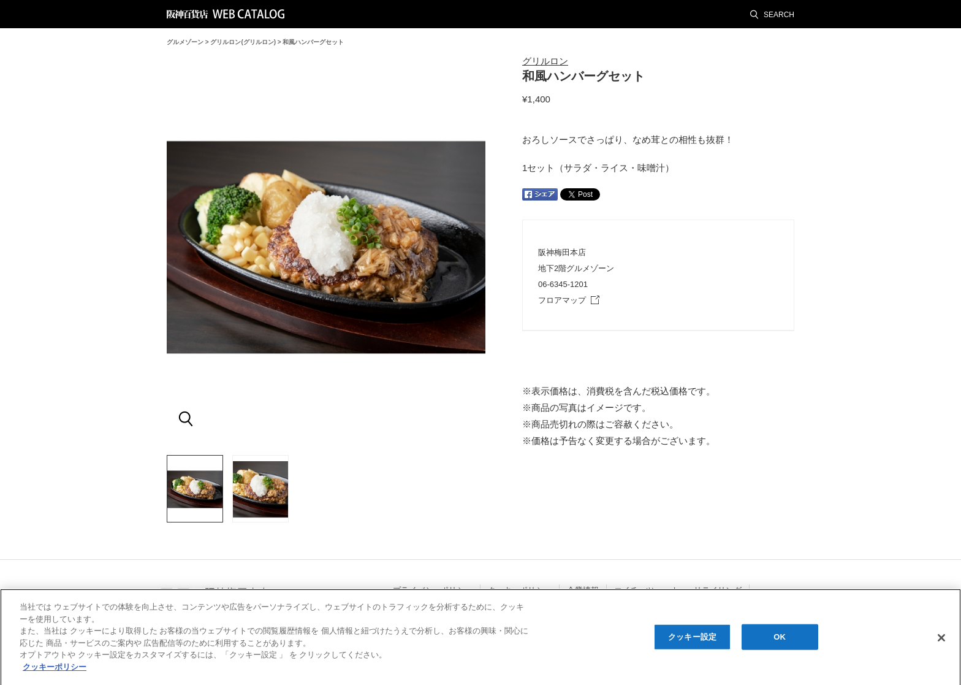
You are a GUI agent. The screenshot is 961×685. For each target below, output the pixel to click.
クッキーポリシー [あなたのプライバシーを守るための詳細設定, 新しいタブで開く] (54, 670)
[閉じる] (941, 640)
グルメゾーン (185, 42)
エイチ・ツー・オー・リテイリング (678, 590)
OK (779, 640)
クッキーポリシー (520, 590)
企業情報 (583, 590)
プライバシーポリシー (433, 590)
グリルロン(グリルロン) (243, 42)
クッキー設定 (692, 640)
